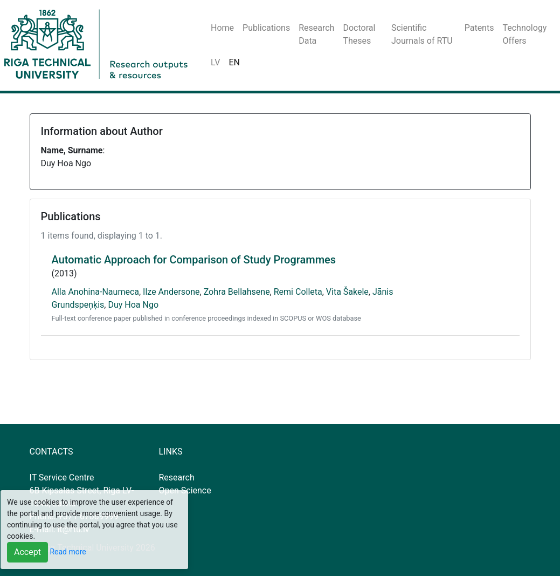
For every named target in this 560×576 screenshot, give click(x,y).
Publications (266, 28)
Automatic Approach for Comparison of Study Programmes (194, 259)
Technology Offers (524, 34)
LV (215, 62)
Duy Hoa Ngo (133, 305)
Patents (479, 28)
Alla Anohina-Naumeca (95, 292)
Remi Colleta (298, 292)
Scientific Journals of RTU (422, 34)
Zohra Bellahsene (237, 292)
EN (234, 62)
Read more (68, 551)
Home (222, 28)
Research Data (316, 34)
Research (177, 477)
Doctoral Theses (359, 34)
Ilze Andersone (171, 292)
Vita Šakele (347, 292)
